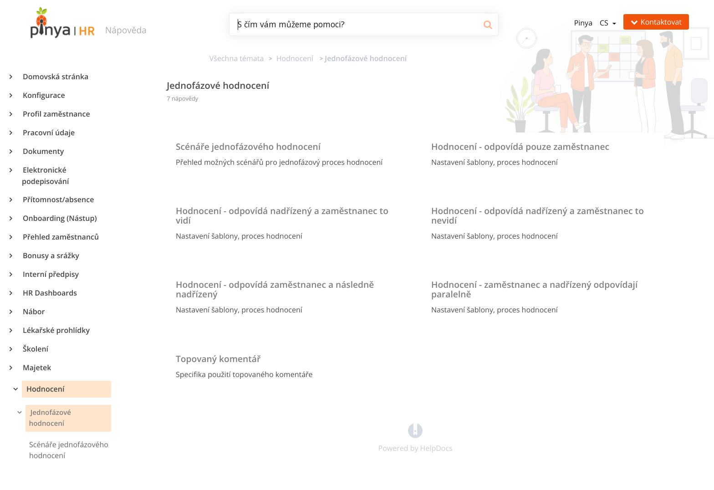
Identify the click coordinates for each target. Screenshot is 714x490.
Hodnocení (45, 389)
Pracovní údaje (48, 133)
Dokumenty (43, 151)
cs (605, 23)
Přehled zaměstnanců (60, 237)
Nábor (33, 311)
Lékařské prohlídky (56, 330)
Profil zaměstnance (56, 114)
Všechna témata (236, 58)
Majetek (36, 367)
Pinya (583, 23)
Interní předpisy (50, 274)
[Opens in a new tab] (415, 430)
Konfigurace (43, 95)
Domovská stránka (55, 76)
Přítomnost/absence (58, 199)
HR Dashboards (49, 293)
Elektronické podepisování (45, 175)
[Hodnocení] (293, 58)
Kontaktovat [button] (656, 22)
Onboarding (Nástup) (59, 218)
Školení (35, 349)
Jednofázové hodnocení (50, 418)
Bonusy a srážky (50, 255)
